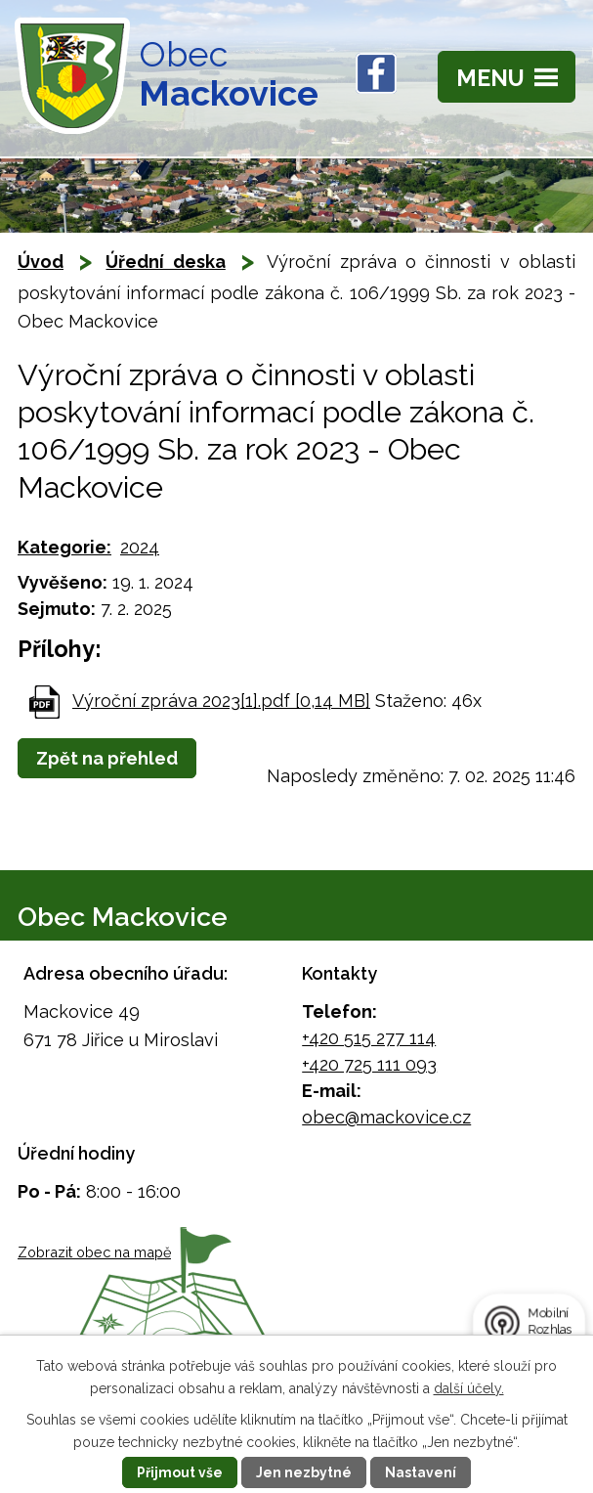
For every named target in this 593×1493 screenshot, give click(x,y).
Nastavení (420, 1472)
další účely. (469, 1388)
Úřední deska (165, 261)
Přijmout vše (180, 1472)
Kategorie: (64, 547)
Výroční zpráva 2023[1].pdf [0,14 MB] (221, 700)
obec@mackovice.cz (386, 1117)
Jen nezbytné (304, 1472)
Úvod (41, 261)
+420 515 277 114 (369, 1038)
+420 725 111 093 (369, 1064)
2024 (139, 547)
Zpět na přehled (107, 758)
